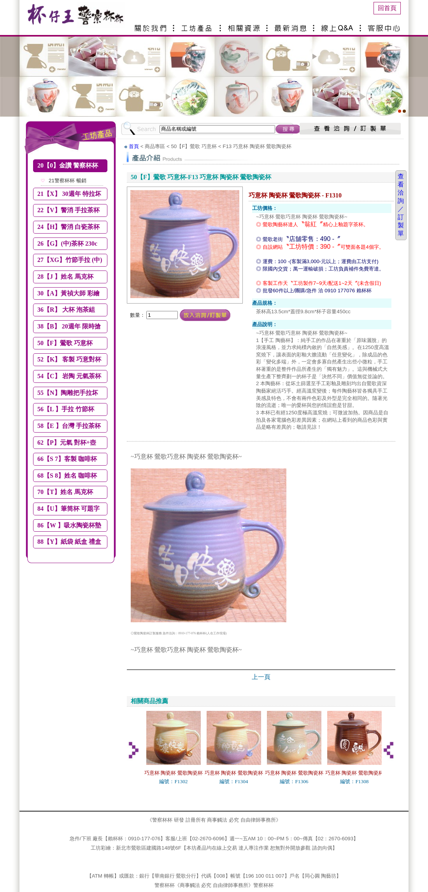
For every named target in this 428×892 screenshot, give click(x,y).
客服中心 (385, 25)
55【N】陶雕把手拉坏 (67, 392)
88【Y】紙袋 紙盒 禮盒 (69, 541)
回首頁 (387, 8)
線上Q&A (338, 25)
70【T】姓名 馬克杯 (65, 492)
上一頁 (261, 677)
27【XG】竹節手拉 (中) (69, 260)
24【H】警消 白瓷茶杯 (68, 226)
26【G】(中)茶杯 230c (67, 243)
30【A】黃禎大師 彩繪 (68, 293)
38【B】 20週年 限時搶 (69, 326)
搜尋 (288, 129)
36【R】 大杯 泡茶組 (66, 309)
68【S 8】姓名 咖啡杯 (67, 475)
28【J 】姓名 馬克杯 (65, 276)
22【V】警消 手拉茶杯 (68, 210)
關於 (151, 25)
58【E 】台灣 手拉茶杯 (69, 425)
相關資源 (245, 25)
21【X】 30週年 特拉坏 (69, 193)
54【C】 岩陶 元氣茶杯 (69, 376)
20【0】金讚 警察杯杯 (67, 165)
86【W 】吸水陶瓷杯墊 (69, 525)
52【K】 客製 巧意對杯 (69, 359)
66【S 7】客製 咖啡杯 (67, 459)
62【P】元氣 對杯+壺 (66, 442)
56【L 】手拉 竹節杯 (65, 409)
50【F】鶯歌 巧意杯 (65, 343)
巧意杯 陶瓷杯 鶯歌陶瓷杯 (173, 773)
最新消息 (291, 25)
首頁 (134, 146)
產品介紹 (198, 25)
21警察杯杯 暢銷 (67, 180)
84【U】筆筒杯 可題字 (68, 508)
